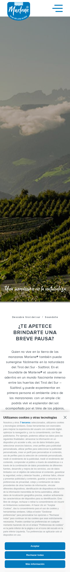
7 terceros (25, 422)
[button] (65, 417)
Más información (35, 564)
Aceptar (35, 546)
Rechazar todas (35, 555)
